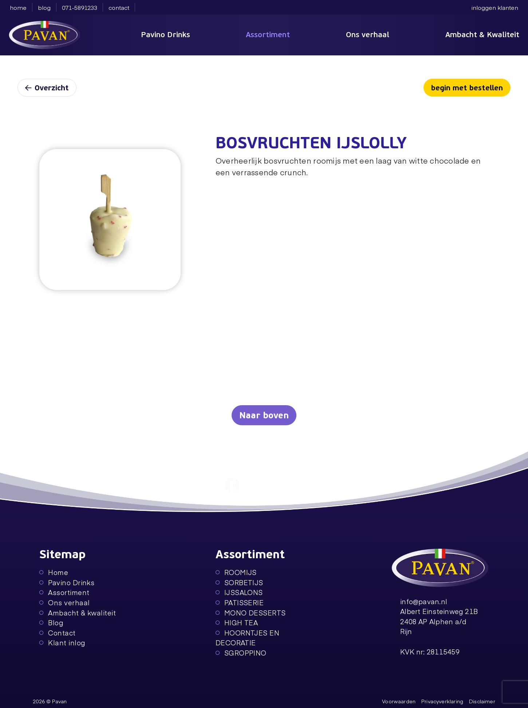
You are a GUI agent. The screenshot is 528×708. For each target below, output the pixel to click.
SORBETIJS (239, 582)
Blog (51, 622)
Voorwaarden (398, 701)
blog (44, 7)
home (18, 7)
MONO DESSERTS (251, 612)
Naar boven (264, 415)
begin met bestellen (467, 88)
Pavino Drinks (165, 34)
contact (119, 7)
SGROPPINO (241, 652)
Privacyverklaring (442, 701)
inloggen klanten (495, 7)
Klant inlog (62, 642)
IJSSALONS (239, 592)
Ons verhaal (367, 34)
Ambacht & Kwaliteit (482, 34)
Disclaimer (482, 701)
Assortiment (268, 34)
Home (53, 572)
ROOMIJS (236, 572)
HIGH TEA (237, 622)
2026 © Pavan (50, 701)
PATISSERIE (240, 602)
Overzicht (47, 88)
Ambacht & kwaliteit (77, 612)
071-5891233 (79, 7)
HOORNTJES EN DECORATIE (248, 638)
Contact (57, 632)
